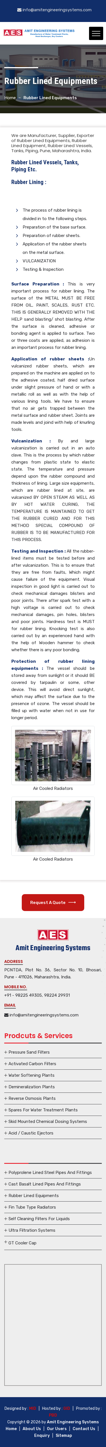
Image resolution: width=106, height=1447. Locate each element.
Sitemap (64, 1435)
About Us (32, 1428)
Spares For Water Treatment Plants (43, 1110)
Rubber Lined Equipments (33, 1195)
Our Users (57, 1428)
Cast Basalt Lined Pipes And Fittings (44, 1184)
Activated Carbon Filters (32, 1063)
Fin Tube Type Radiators (32, 1207)
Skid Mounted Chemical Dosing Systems (47, 1121)
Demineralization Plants (31, 1086)
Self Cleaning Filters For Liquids (39, 1218)
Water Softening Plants (31, 1075)
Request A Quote (53, 902)
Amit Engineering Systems (73, 1422)
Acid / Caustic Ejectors (30, 1133)
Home (10, 97)
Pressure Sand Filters (29, 1052)
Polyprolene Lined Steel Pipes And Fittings (50, 1172)
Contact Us (84, 1428)
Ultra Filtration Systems (31, 1230)
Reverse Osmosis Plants (32, 1098)
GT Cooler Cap (22, 1243)
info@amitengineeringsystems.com (54, 9)
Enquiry (42, 1435)
